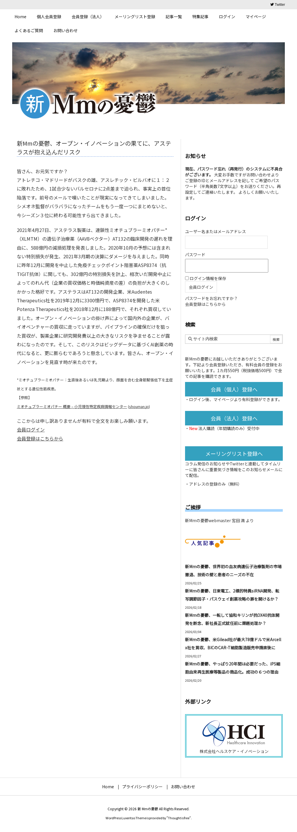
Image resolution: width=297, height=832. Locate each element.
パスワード (195, 254)
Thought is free (178, 817)
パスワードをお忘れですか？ (211, 298)
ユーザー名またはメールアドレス (215, 231)
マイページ (223, 399)
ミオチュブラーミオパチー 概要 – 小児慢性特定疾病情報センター (72, 406)
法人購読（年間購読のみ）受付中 (228, 428)
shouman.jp (139, 406)
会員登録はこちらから (40, 438)
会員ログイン (31, 429)
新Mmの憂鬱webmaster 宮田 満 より (219, 520)
